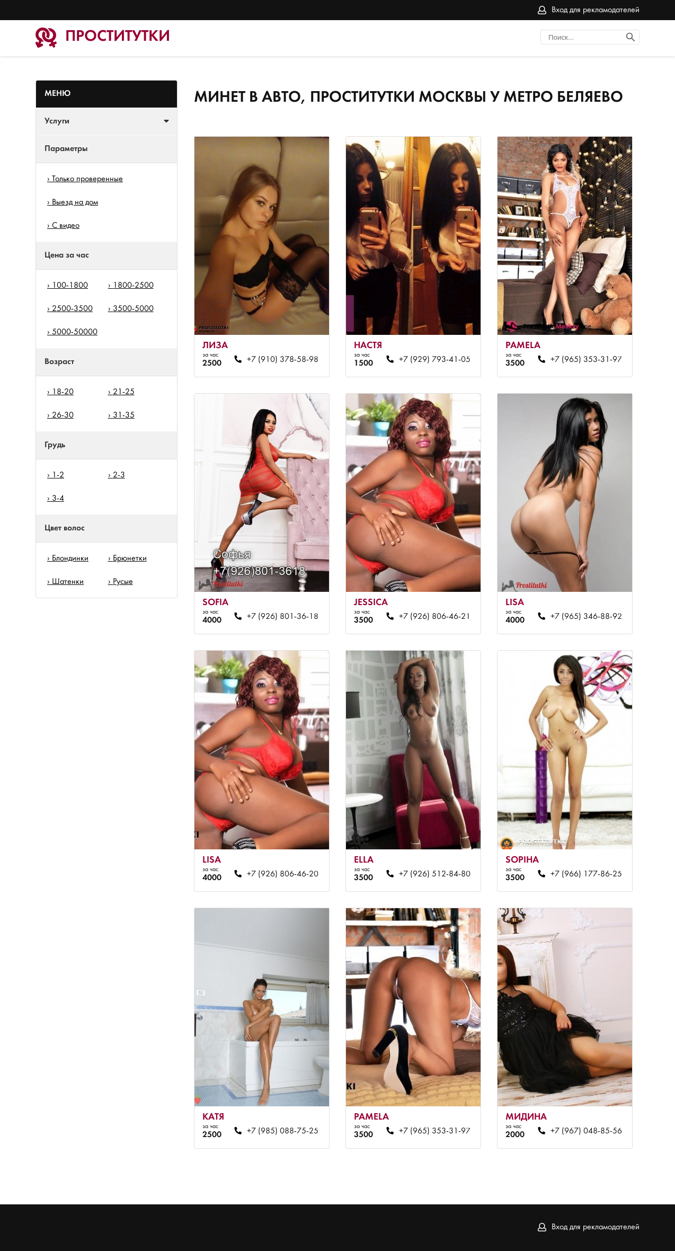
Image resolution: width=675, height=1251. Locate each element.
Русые (123, 582)
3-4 (58, 498)
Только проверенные (87, 179)
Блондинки (70, 558)
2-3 (119, 475)
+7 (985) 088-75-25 (282, 1131)
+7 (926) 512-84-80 (434, 874)
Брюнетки (130, 558)
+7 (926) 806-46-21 (434, 617)
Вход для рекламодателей (596, 10)
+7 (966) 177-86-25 (586, 874)
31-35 (124, 415)
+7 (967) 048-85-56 (586, 1131)
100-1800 (70, 285)
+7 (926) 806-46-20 (282, 874)
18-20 (63, 392)
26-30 (63, 415)
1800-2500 (133, 285)
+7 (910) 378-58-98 (282, 360)
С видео (65, 225)
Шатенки (68, 582)
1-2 (58, 475)
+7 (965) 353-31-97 (586, 360)
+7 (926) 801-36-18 (282, 617)
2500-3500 (72, 309)
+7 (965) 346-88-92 (586, 617)
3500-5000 (133, 309)
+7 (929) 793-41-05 (434, 360)
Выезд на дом (75, 202)
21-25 (124, 392)
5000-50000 (74, 332)
